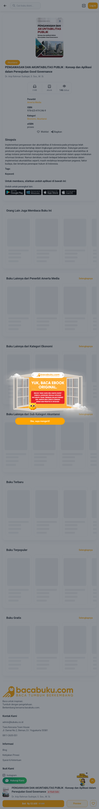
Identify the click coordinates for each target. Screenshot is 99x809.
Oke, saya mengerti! (40, 421)
